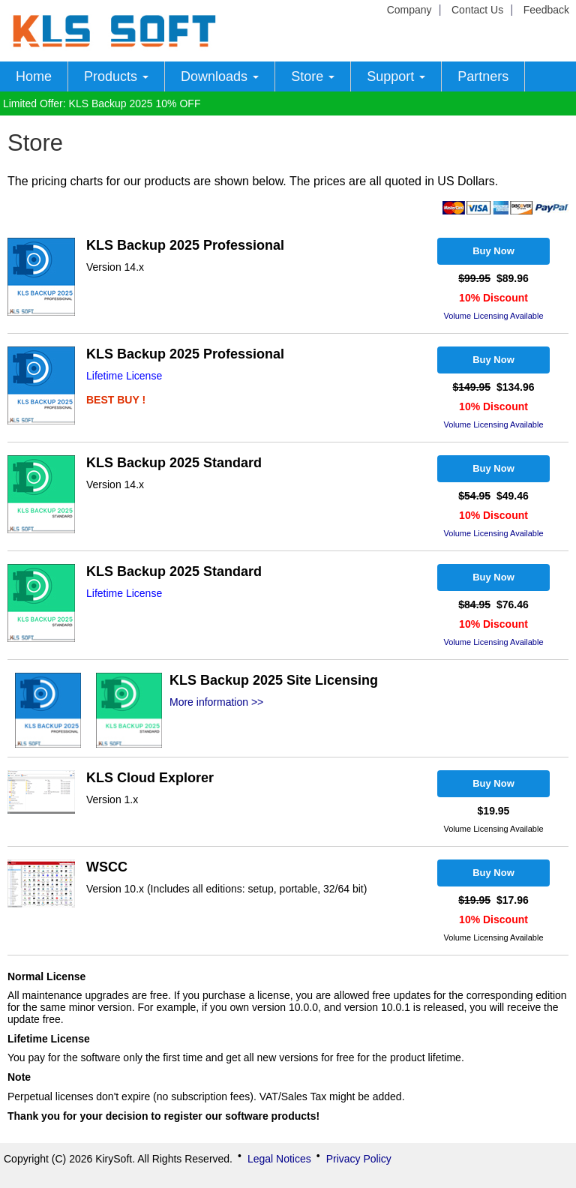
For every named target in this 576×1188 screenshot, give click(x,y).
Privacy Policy (359, 1159)
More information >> (216, 702)
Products (116, 76)
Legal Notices (279, 1159)
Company (409, 10)
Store (312, 76)
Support (396, 76)
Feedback (546, 10)
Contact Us (477, 10)
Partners (483, 76)
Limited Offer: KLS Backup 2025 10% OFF (102, 104)
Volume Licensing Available (493, 315)
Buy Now (493, 250)
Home (34, 76)
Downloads (220, 76)
